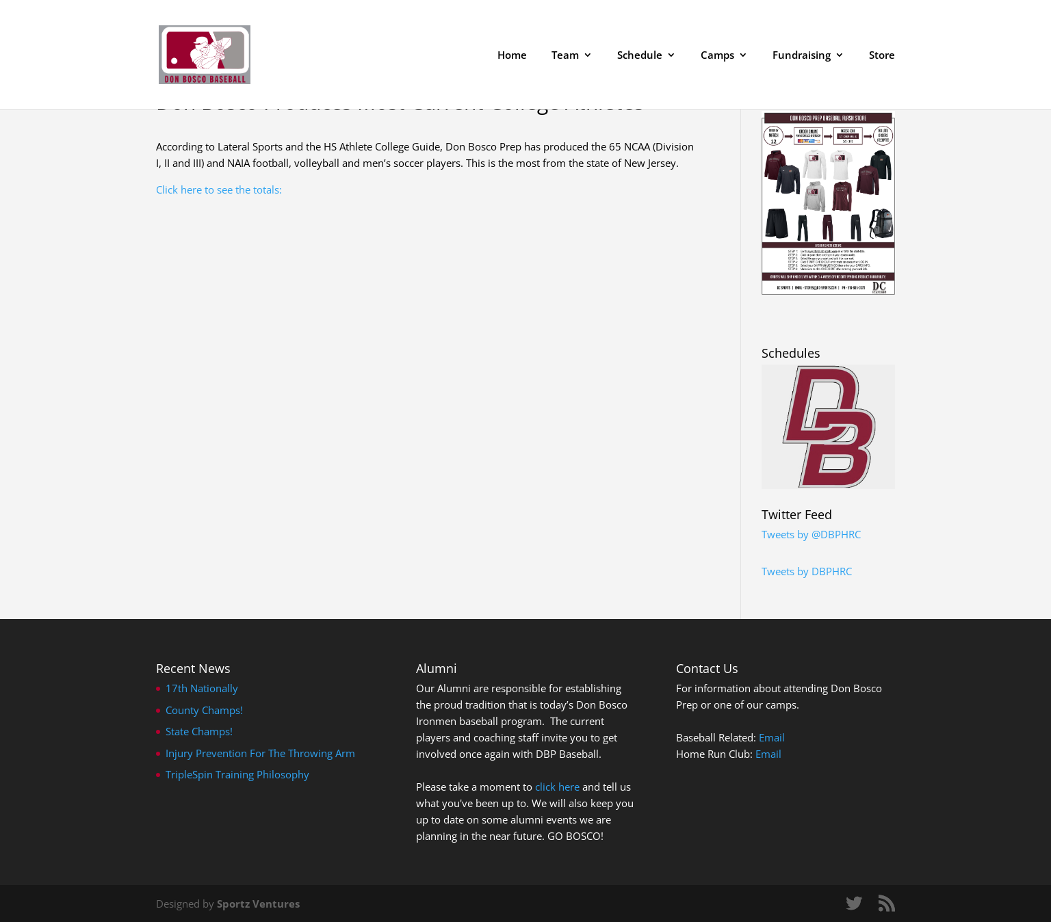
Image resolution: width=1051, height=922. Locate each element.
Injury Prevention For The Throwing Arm (260, 753)
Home (512, 56)
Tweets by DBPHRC (807, 571)
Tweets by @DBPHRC (811, 534)
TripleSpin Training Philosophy (237, 774)
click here (557, 786)
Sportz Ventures (258, 903)
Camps (717, 56)
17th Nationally (202, 688)
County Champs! (204, 710)
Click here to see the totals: (219, 189)
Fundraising (802, 56)
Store (882, 56)
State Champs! (199, 731)
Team (565, 56)
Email (772, 737)
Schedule (639, 56)
